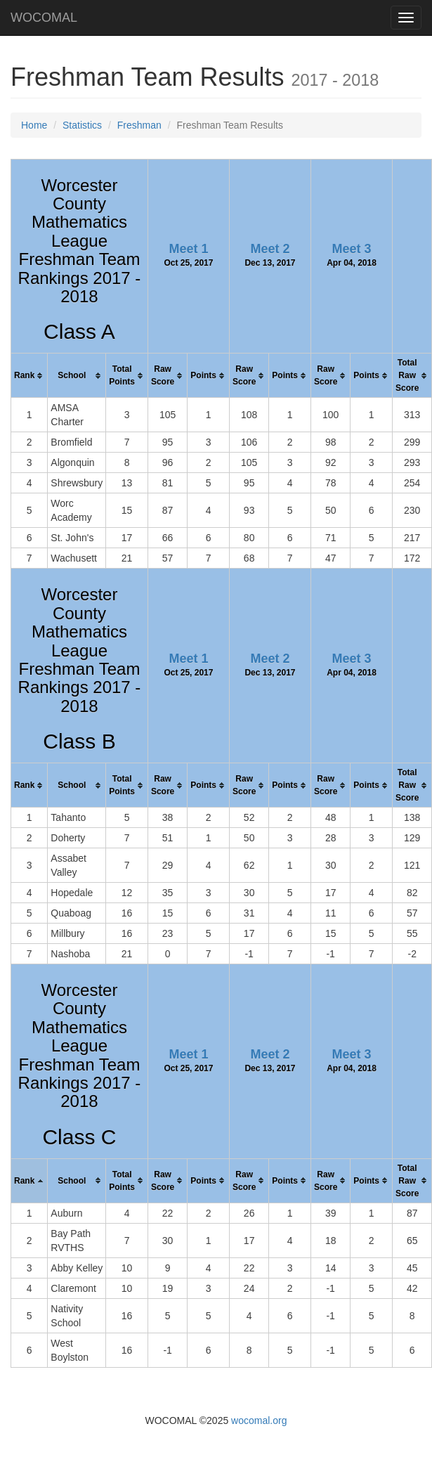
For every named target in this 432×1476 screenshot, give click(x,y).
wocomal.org (259, 1420)
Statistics (82, 125)
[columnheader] (29, 376)
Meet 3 (352, 249)
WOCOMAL (44, 18)
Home (34, 125)
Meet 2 (269, 249)
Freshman (139, 125)
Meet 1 (188, 249)
